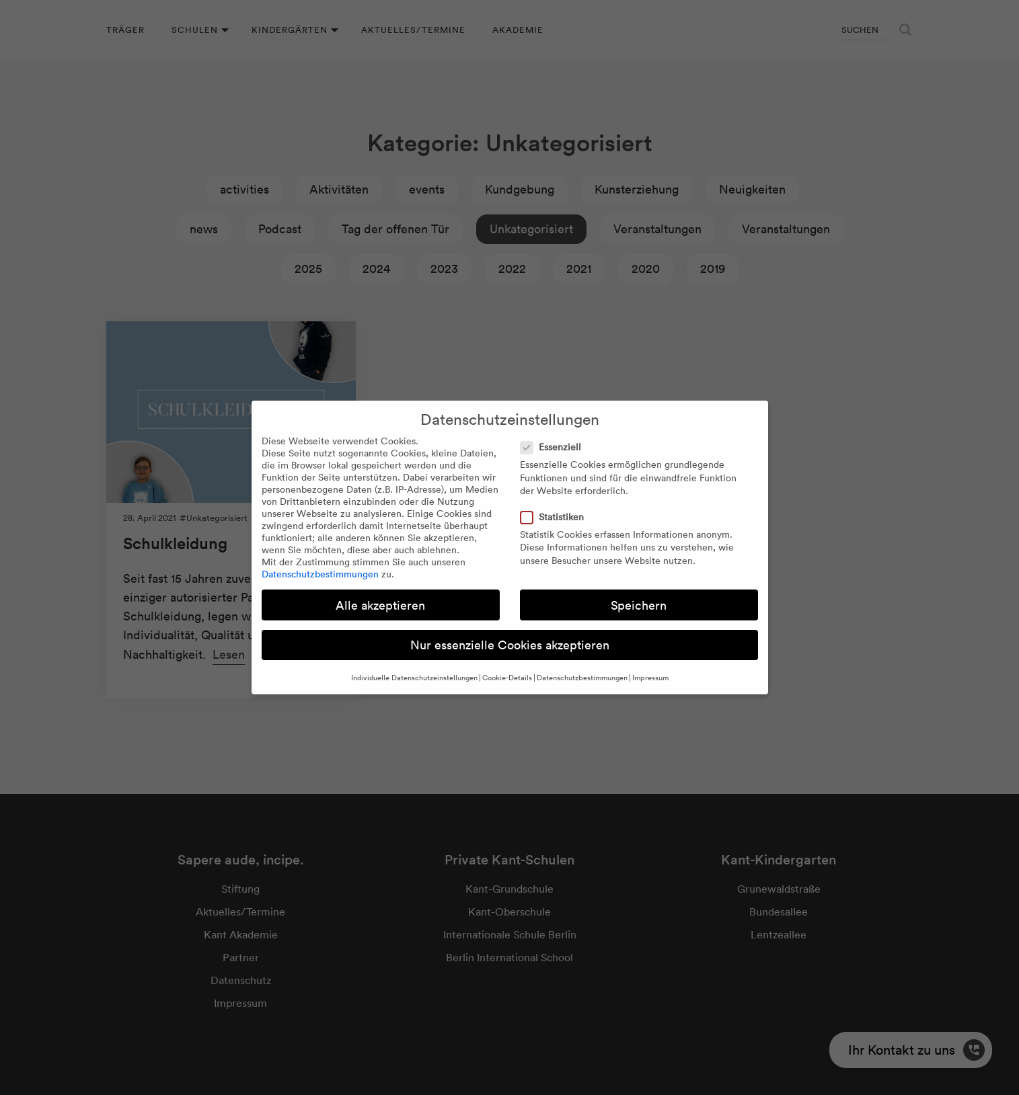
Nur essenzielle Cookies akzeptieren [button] (509, 645)
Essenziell (555, 447)
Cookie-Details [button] (507, 677)
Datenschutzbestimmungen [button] (582, 677)
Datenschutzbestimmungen (320, 574)
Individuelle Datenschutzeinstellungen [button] (414, 677)
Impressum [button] (650, 677)
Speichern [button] (639, 605)
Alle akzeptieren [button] (380, 605)
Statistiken (556, 517)
